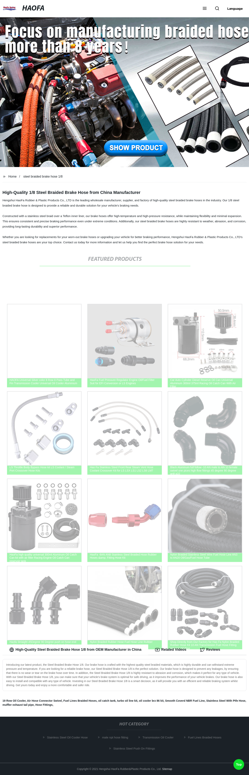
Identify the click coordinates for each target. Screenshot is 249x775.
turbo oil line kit (127, 700)
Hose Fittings (44, 704)
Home (12, 176)
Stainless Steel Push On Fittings (135, 748)
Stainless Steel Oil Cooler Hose (68, 737)
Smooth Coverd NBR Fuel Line (185, 700)
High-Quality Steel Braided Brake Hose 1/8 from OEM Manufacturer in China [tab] (75, 649)
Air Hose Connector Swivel (44, 700)
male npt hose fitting (116, 737)
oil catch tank (107, 700)
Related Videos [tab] (170, 649)
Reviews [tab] (210, 649)
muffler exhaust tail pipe (18, 704)
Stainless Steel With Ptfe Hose (225, 700)
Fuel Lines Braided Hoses (80, 700)
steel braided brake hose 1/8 (43, 176)
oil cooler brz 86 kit (151, 700)
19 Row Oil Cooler (14, 700)
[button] (204, 8)
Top (239, 764)
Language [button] (235, 8)
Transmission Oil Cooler (159, 737)
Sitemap (167, 769)
